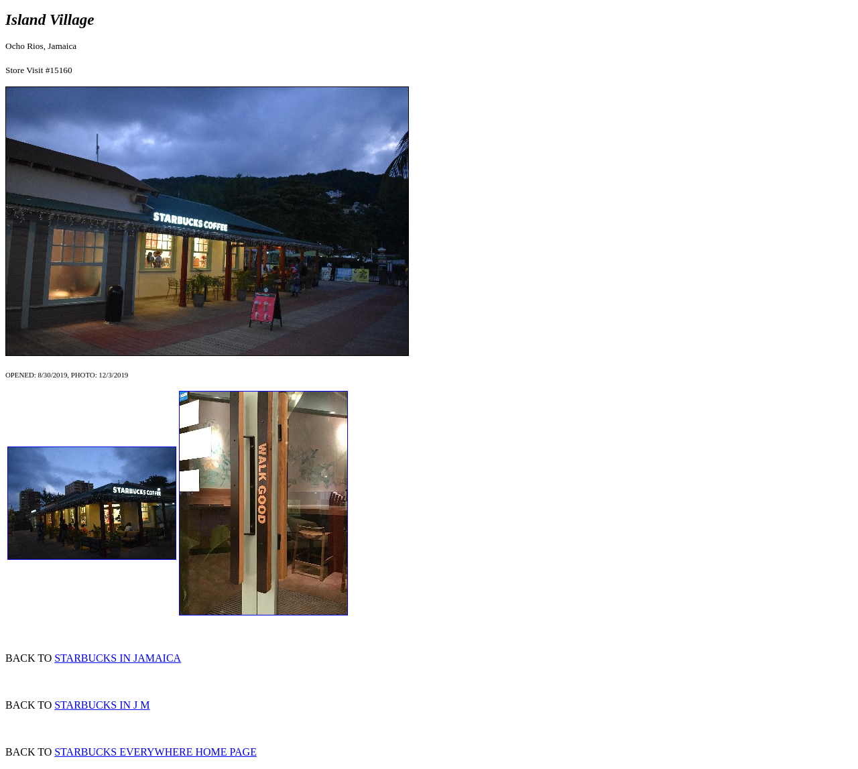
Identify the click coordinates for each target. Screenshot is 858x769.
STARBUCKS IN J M (101, 705)
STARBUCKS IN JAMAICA (117, 658)
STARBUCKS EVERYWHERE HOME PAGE (155, 752)
